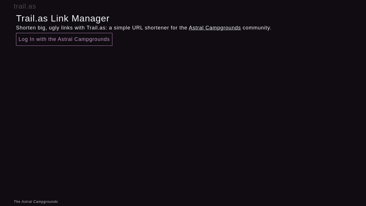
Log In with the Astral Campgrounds (64, 39)
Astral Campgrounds (215, 28)
